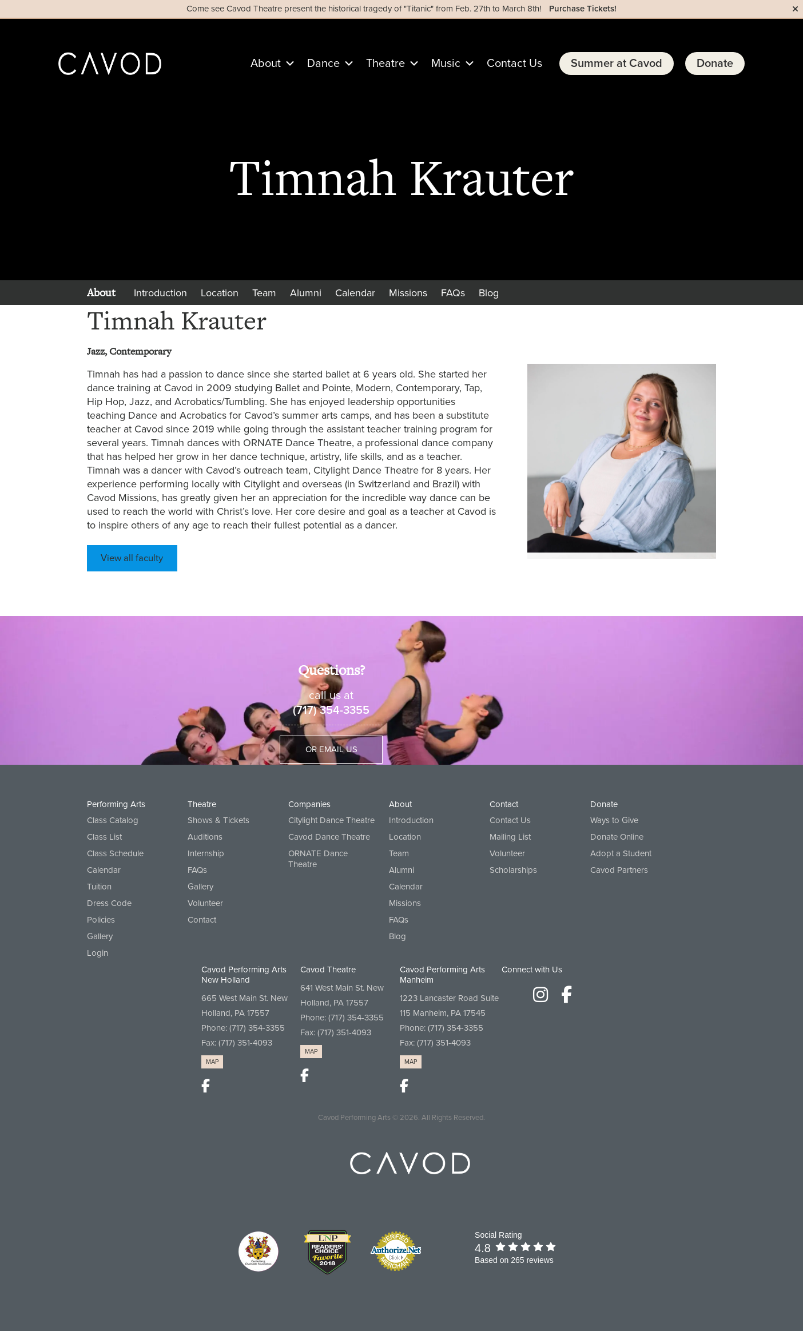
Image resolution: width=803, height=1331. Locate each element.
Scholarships (513, 870)
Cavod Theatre (328, 969)
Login (97, 953)
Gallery (100, 936)
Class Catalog (112, 820)
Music (453, 63)
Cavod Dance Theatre (329, 837)
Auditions (205, 837)
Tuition (99, 886)
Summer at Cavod (616, 63)
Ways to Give (614, 820)
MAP (212, 1062)
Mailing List (510, 837)
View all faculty (132, 558)
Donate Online (616, 837)
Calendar (355, 293)
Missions (408, 293)
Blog (489, 293)
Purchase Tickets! (583, 8)
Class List (104, 837)
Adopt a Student (620, 853)
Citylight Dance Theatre (331, 820)
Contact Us (514, 63)
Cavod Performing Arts (354, 1117)
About (273, 63)
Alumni (305, 293)
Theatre (393, 63)
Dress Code (109, 903)
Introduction (160, 293)
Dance (331, 63)
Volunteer (205, 903)
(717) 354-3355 (331, 710)
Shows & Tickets (218, 820)
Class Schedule (115, 853)
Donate (715, 63)
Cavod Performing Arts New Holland (244, 974)
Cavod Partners (619, 870)
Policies (101, 920)
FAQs (453, 293)
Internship (206, 853)
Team (264, 293)
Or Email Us (331, 749)
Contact (202, 920)
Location (219, 293)
